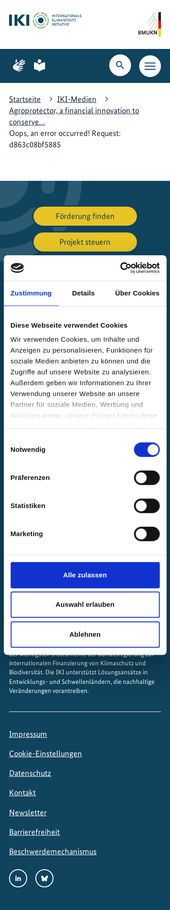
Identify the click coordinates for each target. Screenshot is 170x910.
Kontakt (22, 792)
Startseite (25, 99)
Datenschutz (30, 773)
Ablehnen (85, 634)
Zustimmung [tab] (31, 293)
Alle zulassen (85, 575)
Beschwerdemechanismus (53, 851)
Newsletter (28, 812)
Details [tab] (83, 293)
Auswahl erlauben (85, 604)
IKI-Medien (77, 99)
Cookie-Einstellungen (45, 753)
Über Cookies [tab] (137, 293)
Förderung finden (85, 216)
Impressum (28, 734)
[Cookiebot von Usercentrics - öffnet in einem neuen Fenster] (121, 268)
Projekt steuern (85, 242)
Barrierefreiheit (34, 832)
